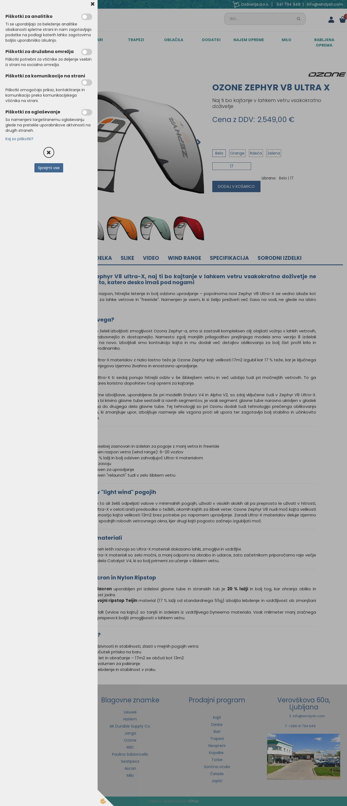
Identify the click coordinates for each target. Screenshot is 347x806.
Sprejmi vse (49, 168)
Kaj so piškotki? (19, 139)
